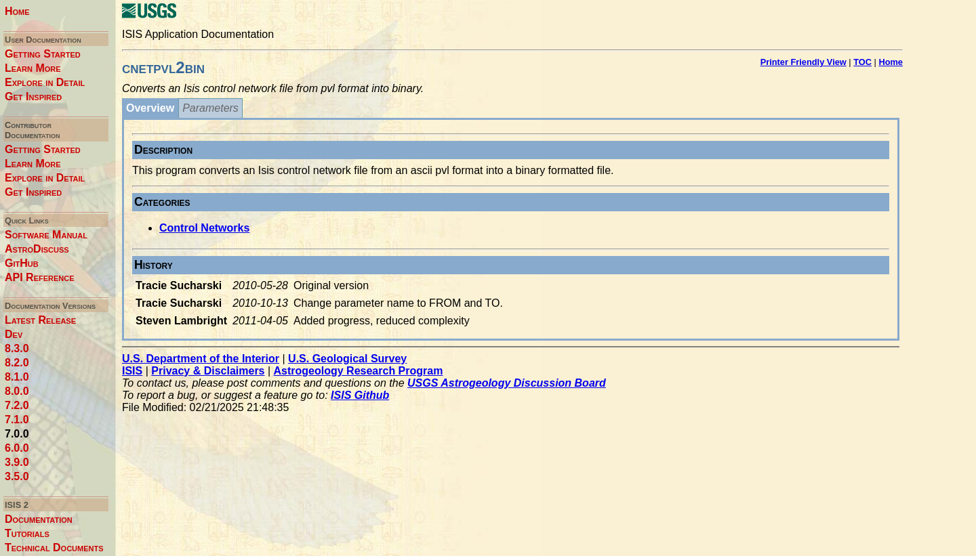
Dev (13, 334)
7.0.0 (17, 434)
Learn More (33, 68)
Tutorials (27, 533)
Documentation (39, 519)
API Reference (40, 277)
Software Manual (46, 234)
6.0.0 (17, 448)
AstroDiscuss (37, 249)
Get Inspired (33, 96)
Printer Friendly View (803, 62)
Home (17, 11)
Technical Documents (54, 547)
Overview (150, 108)
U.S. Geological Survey (347, 358)
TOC (862, 62)
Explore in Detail (45, 82)
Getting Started (43, 54)
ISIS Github (360, 395)
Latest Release (40, 320)
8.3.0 (17, 348)
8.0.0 (17, 391)
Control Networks (204, 228)
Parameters (210, 108)
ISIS (132, 371)
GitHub (22, 263)
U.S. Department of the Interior (200, 358)
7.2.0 (17, 405)
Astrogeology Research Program (358, 371)
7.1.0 (17, 419)
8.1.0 (17, 377)
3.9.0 (17, 462)
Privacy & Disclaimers (207, 371)
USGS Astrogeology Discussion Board (506, 383)
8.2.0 (17, 362)
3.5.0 (17, 476)
